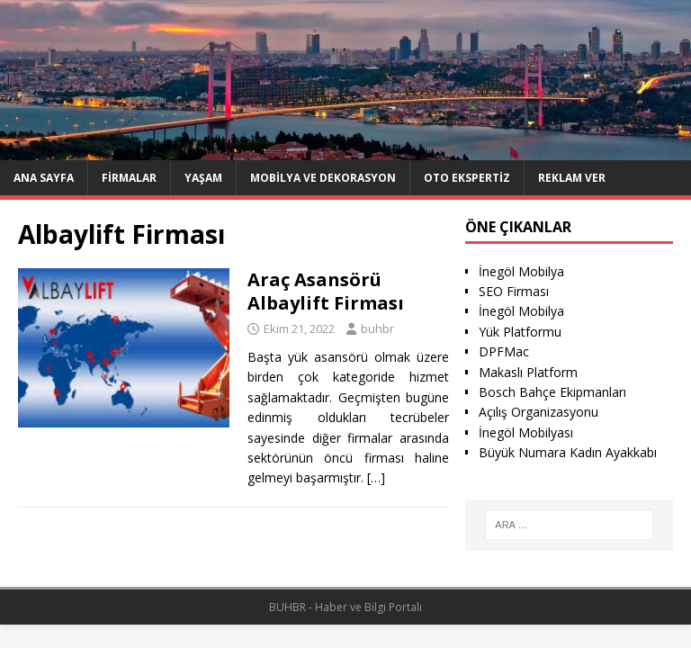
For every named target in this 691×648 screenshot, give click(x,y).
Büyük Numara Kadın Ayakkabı (568, 452)
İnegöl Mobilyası (526, 432)
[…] (376, 477)
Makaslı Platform (528, 372)
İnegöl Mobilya (521, 271)
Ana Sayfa (43, 177)
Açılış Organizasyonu (538, 411)
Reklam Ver (572, 177)
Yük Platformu (520, 331)
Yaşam (203, 177)
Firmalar (129, 177)
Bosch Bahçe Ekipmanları (552, 391)
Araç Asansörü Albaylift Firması (325, 291)
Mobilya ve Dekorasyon (323, 177)
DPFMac (504, 351)
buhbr (377, 328)
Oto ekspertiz (467, 177)
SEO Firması (514, 291)
